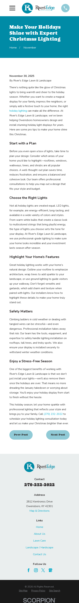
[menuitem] (23, 591)
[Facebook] (28, 570)
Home (39, 527)
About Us (39, 534)
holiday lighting (18, 111)
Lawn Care (39, 541)
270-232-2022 (39, 484)
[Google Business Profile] (50, 570)
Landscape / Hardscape (39, 547)
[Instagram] (36, 570)
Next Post (58, 434)
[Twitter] (43, 570)
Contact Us (39, 554)
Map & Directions (39, 511)
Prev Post (21, 434)
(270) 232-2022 (53, 414)
